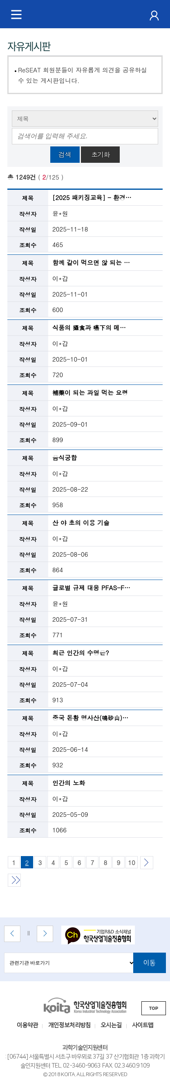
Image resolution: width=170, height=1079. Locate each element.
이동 (149, 963)
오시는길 (111, 1025)
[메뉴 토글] (16, 14)
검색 (65, 154)
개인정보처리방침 (69, 1025)
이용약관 (27, 1025)
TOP (153, 1008)
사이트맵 (142, 1025)
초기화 (100, 154)
